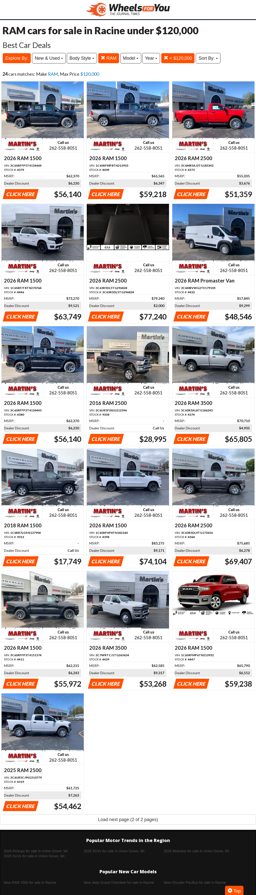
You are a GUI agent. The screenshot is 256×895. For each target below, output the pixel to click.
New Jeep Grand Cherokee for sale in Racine (119, 883)
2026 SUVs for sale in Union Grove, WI (114, 851)
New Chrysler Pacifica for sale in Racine (195, 883)
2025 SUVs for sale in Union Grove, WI (34, 856)
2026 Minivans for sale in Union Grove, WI (196, 851)
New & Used (49, 58)
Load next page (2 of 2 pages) (128, 819)
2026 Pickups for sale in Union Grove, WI (36, 851)
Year (151, 58)
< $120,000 (178, 58)
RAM (108, 58)
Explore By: (16, 58)
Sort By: (208, 58)
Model (130, 58)
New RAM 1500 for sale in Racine (30, 883)
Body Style (82, 58)
